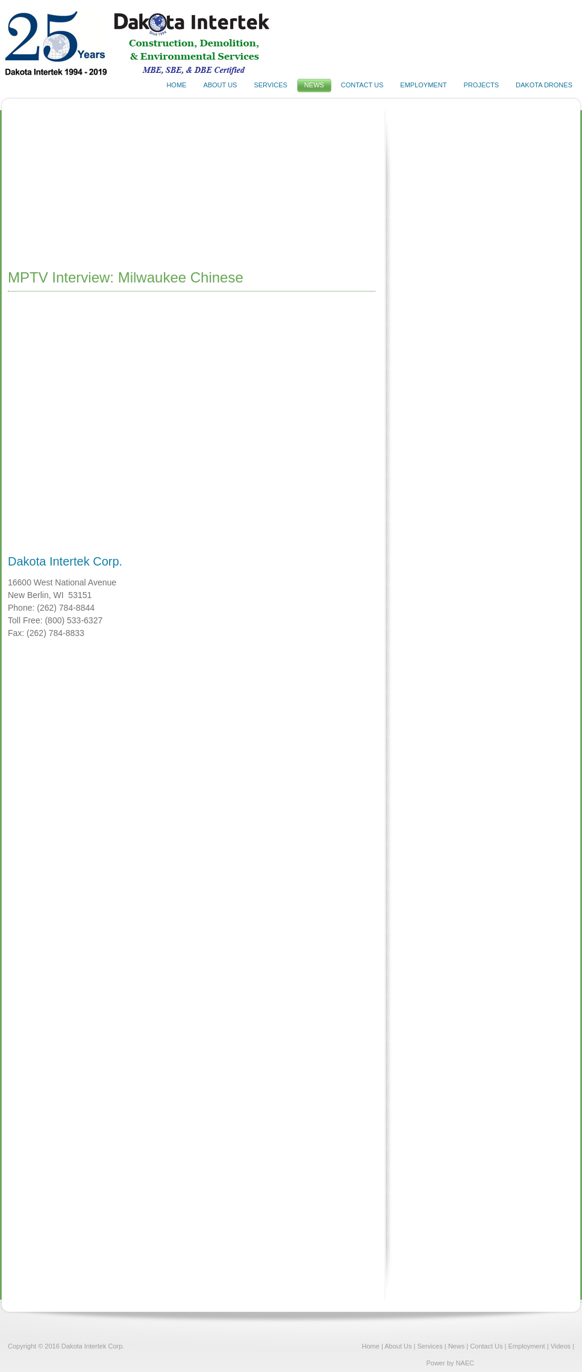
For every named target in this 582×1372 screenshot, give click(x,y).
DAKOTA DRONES (544, 85)
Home (371, 1346)
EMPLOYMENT (423, 85)
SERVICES (270, 85)
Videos (561, 1346)
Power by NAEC (450, 1363)
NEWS (314, 85)
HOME (176, 85)
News (456, 1346)
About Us (397, 1346)
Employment (526, 1346)
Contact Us (487, 1346)
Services (429, 1346)
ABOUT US (220, 85)
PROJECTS (481, 85)
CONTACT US (362, 85)
